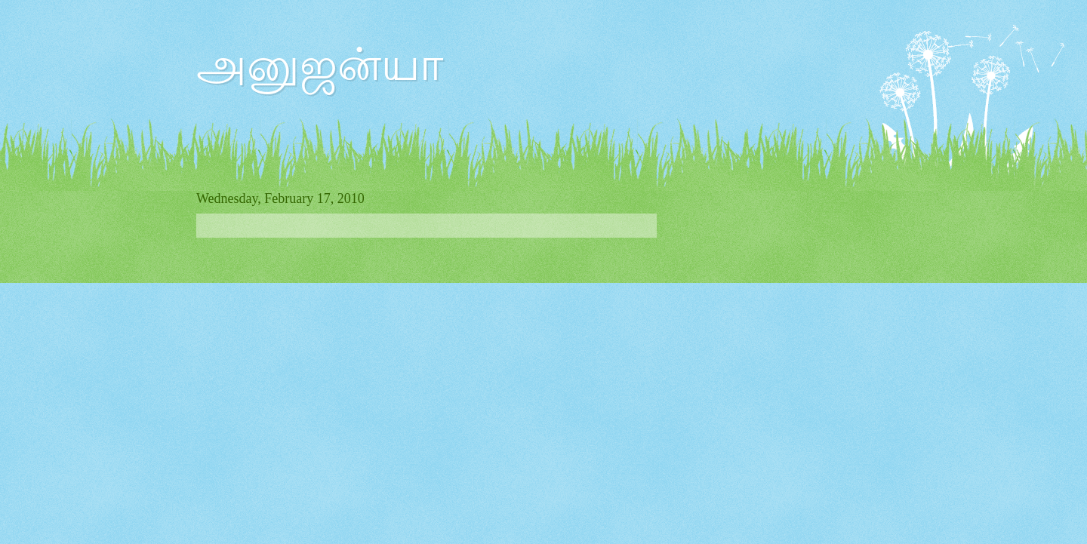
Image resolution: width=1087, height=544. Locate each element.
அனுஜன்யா (319, 65)
